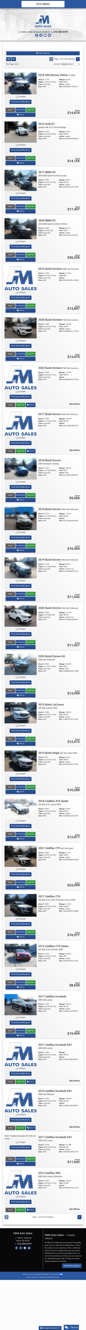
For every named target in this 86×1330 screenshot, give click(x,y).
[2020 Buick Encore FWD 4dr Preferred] (20, 616)
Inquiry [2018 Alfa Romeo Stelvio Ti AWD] (10, 110)
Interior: (62, 84)
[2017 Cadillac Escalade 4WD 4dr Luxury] (20, 1004)
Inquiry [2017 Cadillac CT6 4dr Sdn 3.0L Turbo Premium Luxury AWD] (10, 932)
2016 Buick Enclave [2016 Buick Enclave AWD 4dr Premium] (58, 268)
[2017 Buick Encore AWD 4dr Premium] (20, 423)
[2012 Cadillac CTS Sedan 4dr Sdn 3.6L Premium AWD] (20, 955)
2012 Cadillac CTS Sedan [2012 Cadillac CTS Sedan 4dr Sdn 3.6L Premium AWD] (53, 948)
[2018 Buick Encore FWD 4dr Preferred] (20, 518)
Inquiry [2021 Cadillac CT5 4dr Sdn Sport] (10, 882)
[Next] (78, 59)
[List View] (13, 59)
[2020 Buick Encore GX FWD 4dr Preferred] (20, 664)
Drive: (40, 86)
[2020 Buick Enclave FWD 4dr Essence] (20, 328)
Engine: (41, 82)
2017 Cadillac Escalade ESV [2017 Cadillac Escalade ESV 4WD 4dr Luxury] (55, 1139)
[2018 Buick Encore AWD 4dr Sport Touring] (20, 469)
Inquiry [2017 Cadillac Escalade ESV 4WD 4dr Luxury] (10, 1174)
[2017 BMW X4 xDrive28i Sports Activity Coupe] (20, 180)
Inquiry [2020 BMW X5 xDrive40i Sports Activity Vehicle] (10, 255)
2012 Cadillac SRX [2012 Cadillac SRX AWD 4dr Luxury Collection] (50, 1190)
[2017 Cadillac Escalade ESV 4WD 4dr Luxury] (20, 1146)
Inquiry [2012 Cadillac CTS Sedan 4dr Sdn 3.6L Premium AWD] (10, 982)
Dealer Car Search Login (29, 1289)
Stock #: (41, 79)
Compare (22, 96)
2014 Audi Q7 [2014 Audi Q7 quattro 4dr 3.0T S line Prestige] (52, 125)
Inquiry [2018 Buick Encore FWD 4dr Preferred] (10, 545)
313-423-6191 (60, 32)
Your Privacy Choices (56, 1289)
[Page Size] (16, 64)
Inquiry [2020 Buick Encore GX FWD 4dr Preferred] (10, 690)
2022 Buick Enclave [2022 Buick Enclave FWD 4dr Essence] (58, 367)
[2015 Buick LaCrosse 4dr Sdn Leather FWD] (20, 712)
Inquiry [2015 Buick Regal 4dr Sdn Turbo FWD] (10, 787)
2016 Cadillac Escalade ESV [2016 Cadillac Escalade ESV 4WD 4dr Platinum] (55, 1092)
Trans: (40, 84)
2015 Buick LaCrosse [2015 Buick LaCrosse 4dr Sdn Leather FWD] (51, 706)
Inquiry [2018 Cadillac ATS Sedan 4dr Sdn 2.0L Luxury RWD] (10, 834)
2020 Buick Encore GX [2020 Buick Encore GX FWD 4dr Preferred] (51, 658)
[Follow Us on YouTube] (45, 35)
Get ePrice (74, 404)
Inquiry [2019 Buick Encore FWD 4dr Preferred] (10, 594)
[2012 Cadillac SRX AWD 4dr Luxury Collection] (20, 1197)
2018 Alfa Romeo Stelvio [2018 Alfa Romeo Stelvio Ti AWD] (56, 75)
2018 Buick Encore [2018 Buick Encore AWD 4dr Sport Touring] (49, 462)
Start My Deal (20, 110)
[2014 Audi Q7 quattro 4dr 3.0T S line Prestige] (20, 132)
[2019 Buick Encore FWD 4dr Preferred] (20, 568)
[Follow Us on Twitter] (41, 35)
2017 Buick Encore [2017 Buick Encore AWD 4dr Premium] (58, 414)
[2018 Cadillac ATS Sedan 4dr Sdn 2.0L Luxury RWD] (20, 808)
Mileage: (62, 79)
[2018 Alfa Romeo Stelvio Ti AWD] (20, 83)
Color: (61, 82)
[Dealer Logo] (43, 20)
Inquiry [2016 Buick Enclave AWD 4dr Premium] (10, 306)
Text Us (20, 114)
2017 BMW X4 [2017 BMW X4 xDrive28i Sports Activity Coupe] (52, 174)
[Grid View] (8, 59)
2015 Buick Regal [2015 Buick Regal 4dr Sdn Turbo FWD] (57, 752)
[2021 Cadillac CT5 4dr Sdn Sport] (20, 856)
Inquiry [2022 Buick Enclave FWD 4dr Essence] (10, 405)
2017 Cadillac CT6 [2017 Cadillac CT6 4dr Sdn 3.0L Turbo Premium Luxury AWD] (56, 898)
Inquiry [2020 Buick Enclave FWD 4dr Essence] (10, 354)
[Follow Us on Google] (49, 35)
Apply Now (31, 110)
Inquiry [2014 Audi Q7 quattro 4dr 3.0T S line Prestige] (10, 158)
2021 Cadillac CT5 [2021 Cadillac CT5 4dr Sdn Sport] (55, 848)
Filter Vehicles (43, 53)
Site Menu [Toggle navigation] (43, 4)
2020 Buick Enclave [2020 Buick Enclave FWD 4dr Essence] (58, 319)
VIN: (60, 86)
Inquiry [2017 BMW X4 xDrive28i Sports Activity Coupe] (10, 206)
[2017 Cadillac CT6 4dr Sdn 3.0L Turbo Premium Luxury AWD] (20, 905)
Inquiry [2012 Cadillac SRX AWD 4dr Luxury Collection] (10, 1225)
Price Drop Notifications (20, 102)
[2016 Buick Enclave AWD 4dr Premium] (20, 278)
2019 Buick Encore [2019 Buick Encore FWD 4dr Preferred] (58, 559)
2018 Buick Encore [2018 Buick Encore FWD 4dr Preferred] (58, 509)
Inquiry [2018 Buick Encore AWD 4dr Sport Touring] (10, 495)
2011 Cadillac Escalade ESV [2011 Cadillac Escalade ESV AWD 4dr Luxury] (55, 1046)
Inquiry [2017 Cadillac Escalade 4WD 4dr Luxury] (10, 1031)
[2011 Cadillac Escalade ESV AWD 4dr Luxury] (20, 1054)
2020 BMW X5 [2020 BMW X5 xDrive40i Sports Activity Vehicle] (52, 222)
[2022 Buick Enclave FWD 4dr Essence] (20, 377)
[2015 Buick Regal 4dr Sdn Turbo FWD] (20, 761)
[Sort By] (70, 64)
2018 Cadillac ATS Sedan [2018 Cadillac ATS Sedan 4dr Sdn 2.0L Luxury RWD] (53, 803)
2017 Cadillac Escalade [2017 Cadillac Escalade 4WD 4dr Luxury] (52, 998)
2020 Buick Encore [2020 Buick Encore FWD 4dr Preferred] (58, 608)
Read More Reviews (72, 1281)
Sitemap (46, 1289)
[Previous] (51, 59)
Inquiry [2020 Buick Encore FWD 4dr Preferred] (10, 642)
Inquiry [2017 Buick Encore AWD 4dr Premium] (10, 451)
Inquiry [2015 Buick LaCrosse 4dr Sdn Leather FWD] (10, 739)
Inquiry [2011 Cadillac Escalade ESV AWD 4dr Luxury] (10, 1082)
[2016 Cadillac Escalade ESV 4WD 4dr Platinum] (20, 1100)
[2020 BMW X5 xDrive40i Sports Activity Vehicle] (20, 228)
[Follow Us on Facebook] (36, 35)
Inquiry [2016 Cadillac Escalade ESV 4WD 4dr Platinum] (10, 1128)
